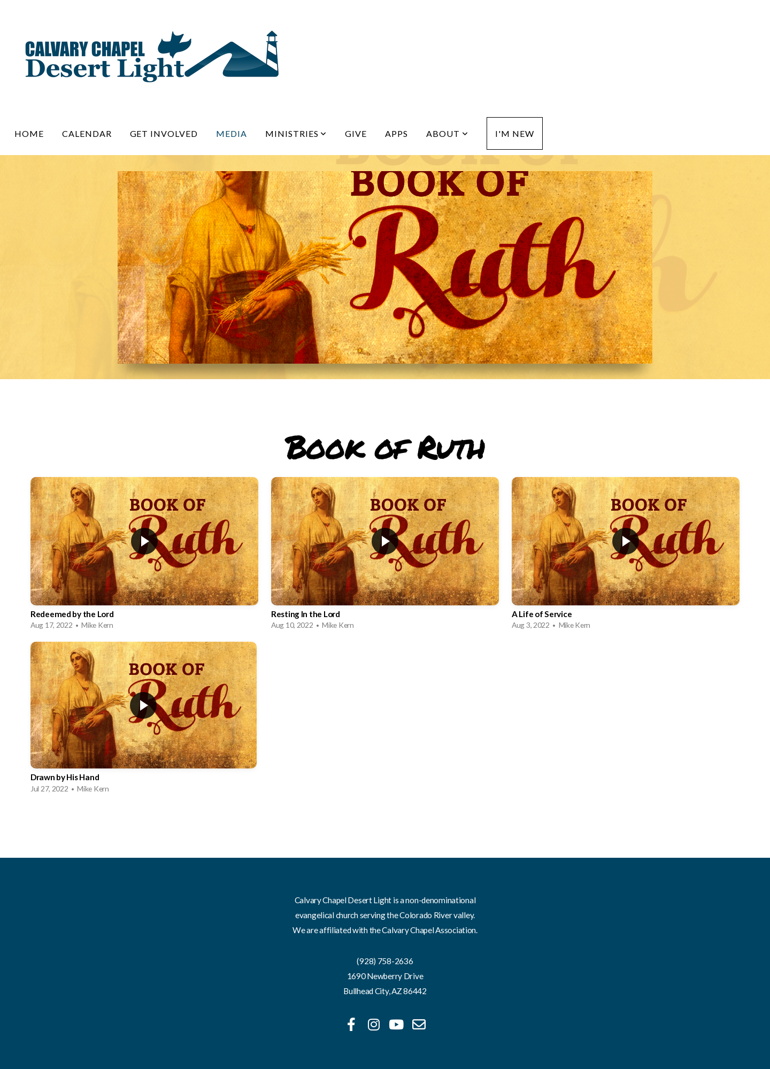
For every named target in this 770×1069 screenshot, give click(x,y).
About (447, 133)
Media (231, 133)
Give (356, 133)
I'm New (514, 133)
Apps (396, 133)
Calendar (87, 133)
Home (29, 133)
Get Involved (164, 133)
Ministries (296, 133)
